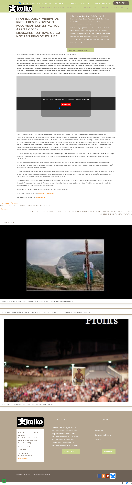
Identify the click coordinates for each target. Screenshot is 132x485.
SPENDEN (108, 451)
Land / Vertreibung (73, 7)
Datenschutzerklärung (103, 435)
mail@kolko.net (23, 458)
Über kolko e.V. (32, 3)
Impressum (99, 430)
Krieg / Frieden (59, 7)
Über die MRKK (48, 3)
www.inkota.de (40, 197)
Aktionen (59, 3)
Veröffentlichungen (89, 3)
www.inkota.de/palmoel (46, 193)
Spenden (121, 3)
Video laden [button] (66, 104)
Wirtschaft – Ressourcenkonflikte (79, 50)
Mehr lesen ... (71, 451)
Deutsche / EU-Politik (118, 7)
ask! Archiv (106, 3)
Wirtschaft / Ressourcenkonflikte (96, 7)
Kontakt (98, 440)
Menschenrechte (46, 7)
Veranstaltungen (72, 3)
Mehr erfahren (66, 101)
